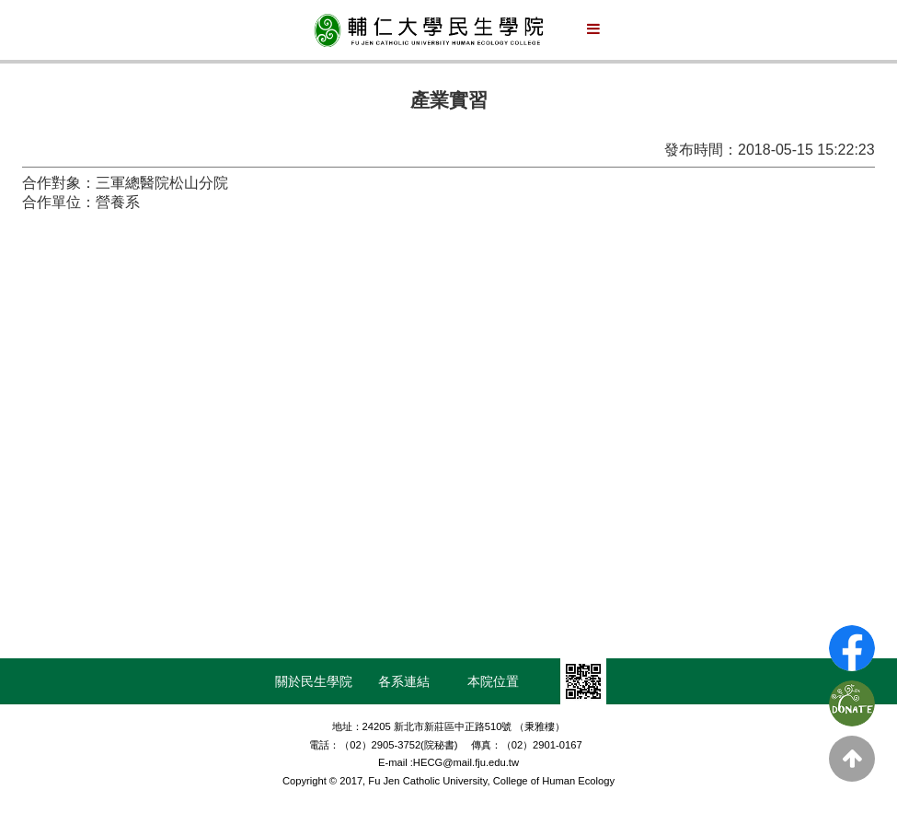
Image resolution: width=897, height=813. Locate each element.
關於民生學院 (313, 681)
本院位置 (493, 681)
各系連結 (404, 681)
